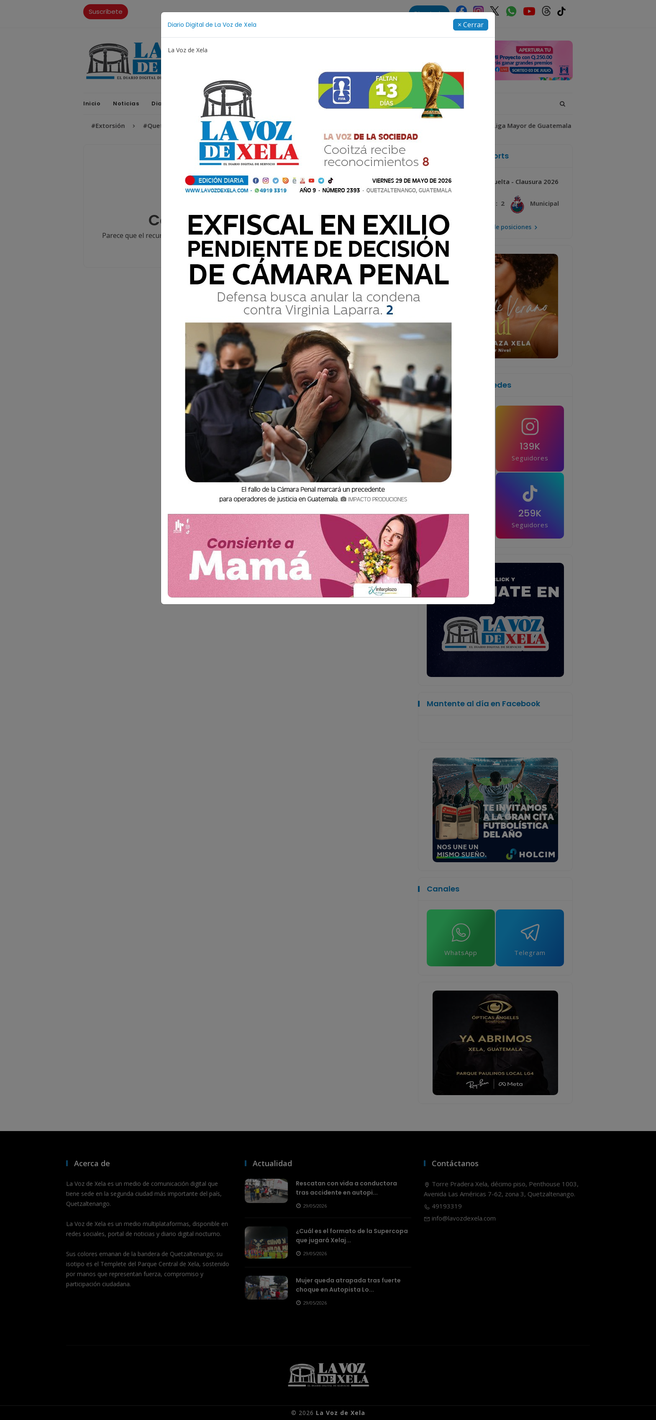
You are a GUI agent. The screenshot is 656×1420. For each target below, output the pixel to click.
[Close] (470, 25)
